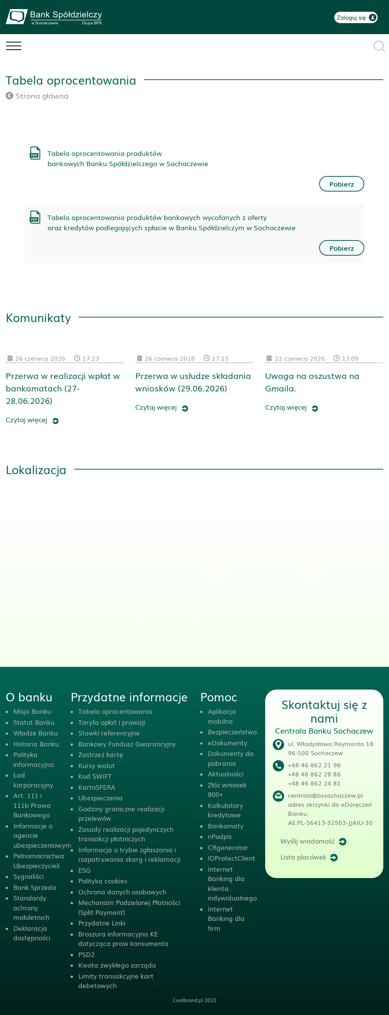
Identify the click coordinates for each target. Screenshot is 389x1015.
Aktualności (226, 773)
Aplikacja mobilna (222, 716)
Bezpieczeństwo (232, 731)
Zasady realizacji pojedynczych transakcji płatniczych (126, 834)
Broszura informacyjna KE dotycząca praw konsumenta (123, 938)
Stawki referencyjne (109, 732)
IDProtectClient (231, 858)
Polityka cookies (102, 880)
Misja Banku (32, 711)
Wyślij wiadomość (307, 840)
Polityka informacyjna (33, 759)
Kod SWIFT (95, 776)
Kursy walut (96, 765)
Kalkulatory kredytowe (225, 810)
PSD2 (86, 954)
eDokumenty (227, 742)
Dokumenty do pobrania (230, 758)
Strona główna (37, 95)
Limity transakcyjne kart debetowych (115, 980)
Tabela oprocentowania (115, 711)
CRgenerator (228, 847)
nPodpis (220, 836)
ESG (84, 870)
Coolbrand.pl (188, 1000)
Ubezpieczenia (100, 797)
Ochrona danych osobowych (122, 891)
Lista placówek (303, 856)
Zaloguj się (351, 17)
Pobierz (341, 184)
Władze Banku (35, 732)
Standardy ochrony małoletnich (31, 907)
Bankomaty (226, 825)
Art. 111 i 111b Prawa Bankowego (32, 804)
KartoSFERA (96, 787)
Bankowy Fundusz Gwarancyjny (127, 743)
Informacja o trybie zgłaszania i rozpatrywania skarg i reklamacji (129, 854)
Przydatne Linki (101, 922)
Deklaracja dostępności (31, 933)
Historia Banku (36, 743)
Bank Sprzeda (34, 887)
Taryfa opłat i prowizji (111, 722)
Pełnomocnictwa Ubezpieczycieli (38, 860)
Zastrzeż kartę (100, 754)
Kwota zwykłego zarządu (117, 964)
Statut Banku (33, 722)
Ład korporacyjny (33, 779)
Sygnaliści (28, 876)
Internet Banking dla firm (226, 918)
